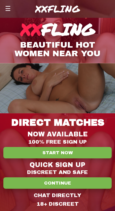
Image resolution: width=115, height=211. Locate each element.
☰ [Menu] (8, 8)
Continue (57, 183)
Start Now (57, 152)
